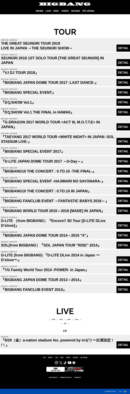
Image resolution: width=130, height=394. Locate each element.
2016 (69, 319)
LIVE (48, 10)
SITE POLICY (53, 377)
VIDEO (65, 10)
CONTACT (77, 377)
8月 (65, 323)
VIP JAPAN (88, 10)
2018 (53, 319)
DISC (56, 10)
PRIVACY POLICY (66, 377)
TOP (44, 357)
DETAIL (123, 48)
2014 (77, 319)
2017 (61, 319)
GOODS (75, 10)
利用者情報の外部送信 (110, 391)
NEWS (39, 10)
